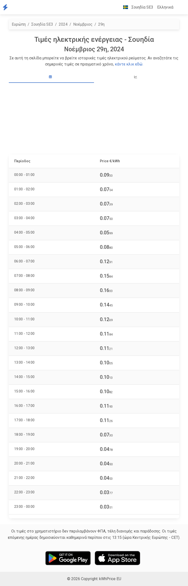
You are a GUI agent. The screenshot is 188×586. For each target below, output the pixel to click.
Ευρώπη (19, 24)
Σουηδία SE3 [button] (136, 7)
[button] (179, 7)
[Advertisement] (94, 119)
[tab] (51, 77)
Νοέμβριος (83, 24)
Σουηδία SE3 (42, 24)
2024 (63, 24)
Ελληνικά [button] (165, 7)
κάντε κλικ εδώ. (129, 64)
